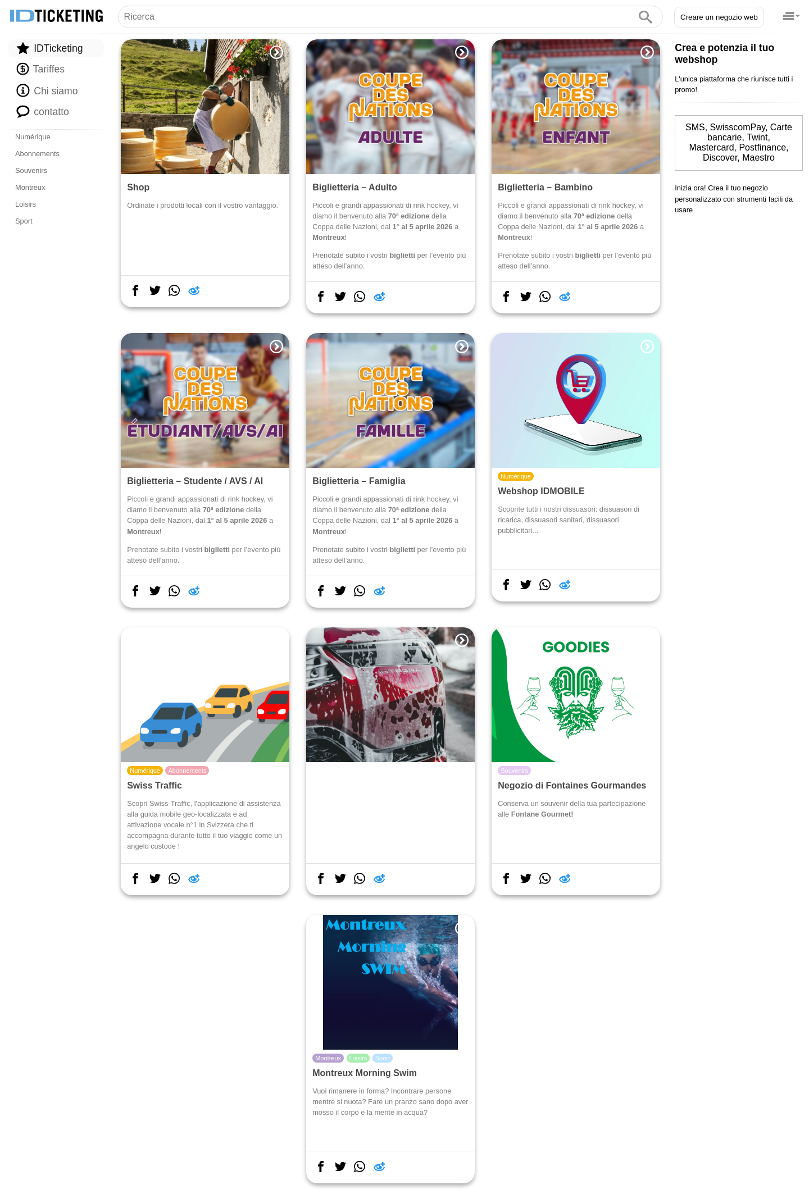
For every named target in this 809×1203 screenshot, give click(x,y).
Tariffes (40, 69)
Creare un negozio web (719, 17)
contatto (42, 111)
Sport (24, 221)
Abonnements (37, 153)
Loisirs (25, 204)
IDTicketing (49, 48)
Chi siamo (47, 90)
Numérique (33, 137)
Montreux (30, 187)
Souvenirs (31, 170)
